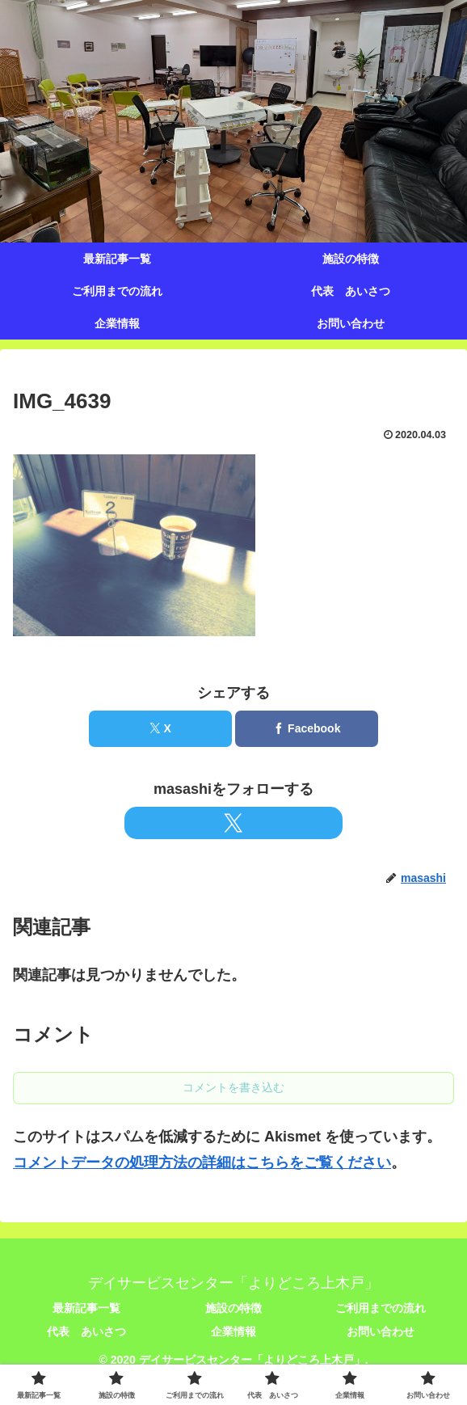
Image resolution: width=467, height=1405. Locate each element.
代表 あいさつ (86, 1331)
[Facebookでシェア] (306, 729)
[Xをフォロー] (233, 823)
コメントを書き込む (233, 1087)
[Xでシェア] (160, 729)
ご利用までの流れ (380, 1308)
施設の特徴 (233, 1308)
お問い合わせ (380, 1331)
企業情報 (233, 1331)
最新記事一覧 (86, 1308)
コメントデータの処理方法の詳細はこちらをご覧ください (202, 1162)
